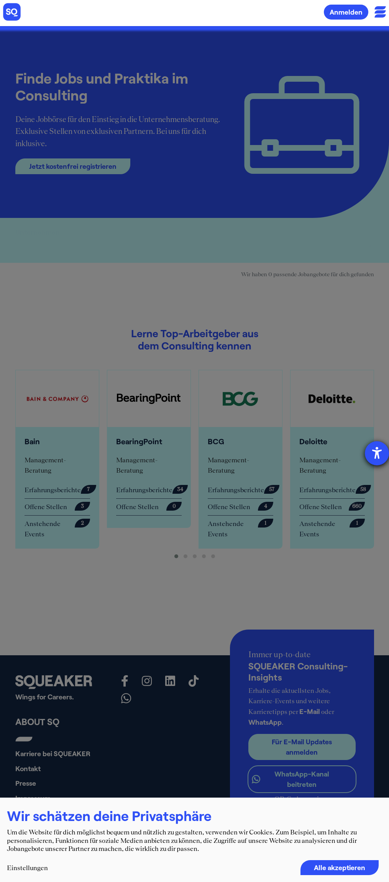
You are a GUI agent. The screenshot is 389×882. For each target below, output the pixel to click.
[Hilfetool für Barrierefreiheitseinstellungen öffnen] (377, 453)
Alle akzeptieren (339, 867)
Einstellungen (27, 868)
